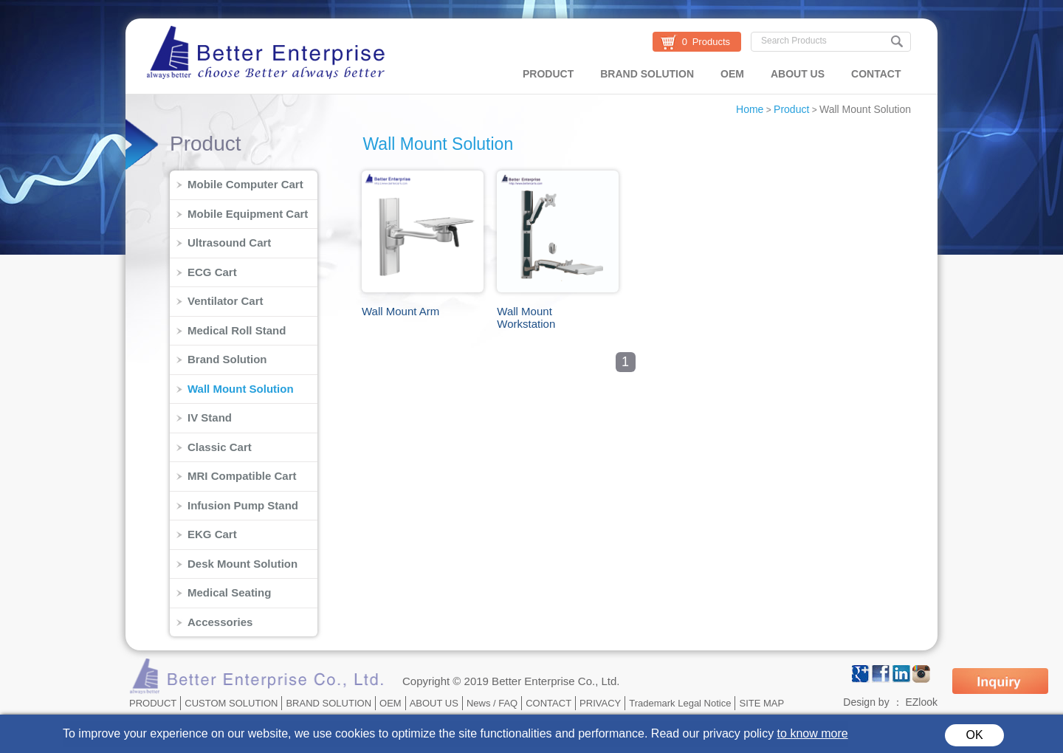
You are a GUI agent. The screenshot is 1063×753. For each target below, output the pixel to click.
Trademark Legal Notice (680, 703)
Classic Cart (220, 447)
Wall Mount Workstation (526, 317)
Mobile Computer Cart (245, 184)
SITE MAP (761, 703)
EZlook (921, 702)
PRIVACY (600, 703)
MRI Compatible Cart (242, 476)
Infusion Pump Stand (243, 505)
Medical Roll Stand (237, 330)
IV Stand (210, 417)
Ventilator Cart (226, 301)
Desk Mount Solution (242, 563)
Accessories (220, 622)
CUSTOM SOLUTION (231, 703)
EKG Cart (212, 534)
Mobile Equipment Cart (248, 213)
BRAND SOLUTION (647, 74)
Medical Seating (229, 592)
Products (711, 41)
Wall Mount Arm (400, 311)
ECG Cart (212, 272)
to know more (812, 733)
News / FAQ (492, 703)
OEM (732, 74)
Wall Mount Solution (865, 109)
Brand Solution (227, 359)
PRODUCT (548, 74)
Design (859, 702)
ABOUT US (798, 74)
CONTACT (876, 74)
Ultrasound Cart (229, 242)
